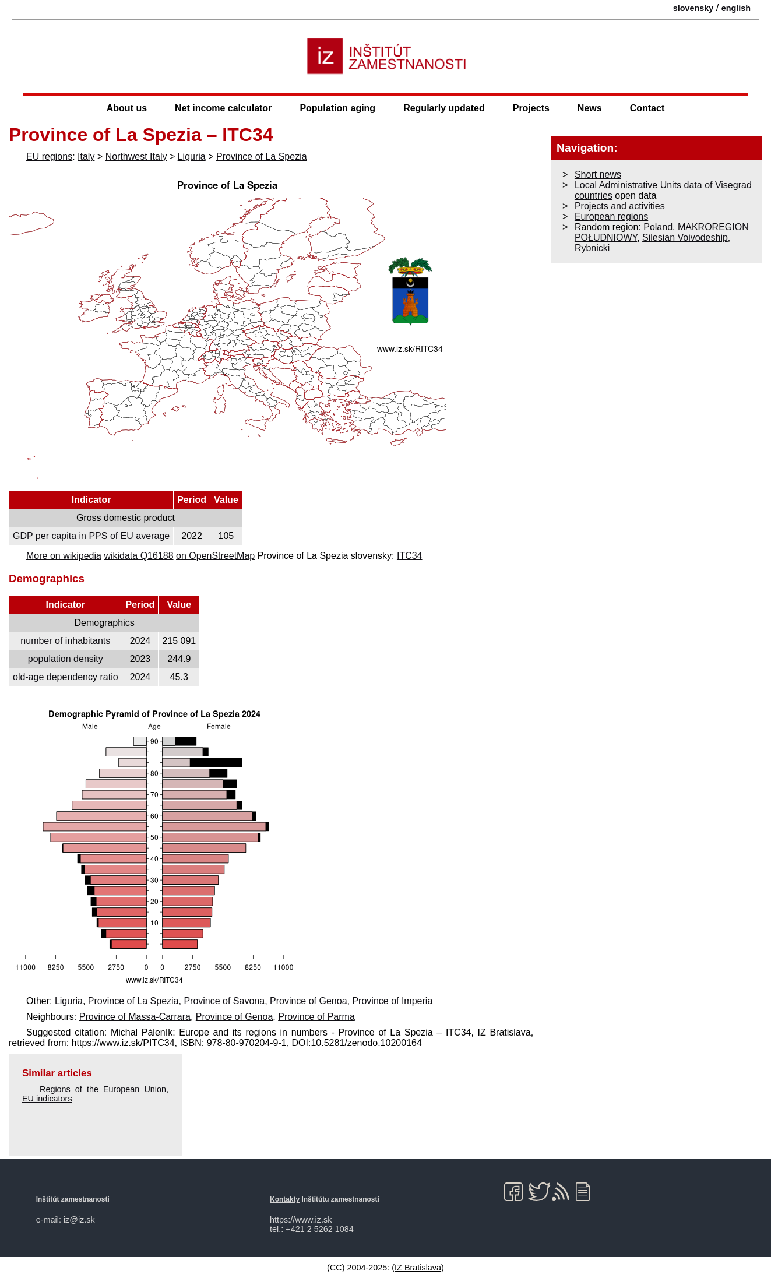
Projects (531, 108)
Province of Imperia (392, 1001)
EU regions (49, 156)
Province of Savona (224, 1001)
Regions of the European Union (103, 1089)
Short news (598, 174)
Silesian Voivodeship (685, 237)
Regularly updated (444, 108)
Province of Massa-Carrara (135, 1017)
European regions (611, 216)
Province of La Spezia (261, 156)
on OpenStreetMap (215, 556)
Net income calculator (223, 108)
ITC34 (410, 556)
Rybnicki (592, 248)
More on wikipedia (63, 556)
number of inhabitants (65, 641)
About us (127, 108)
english (736, 8)
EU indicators (47, 1098)
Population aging (337, 108)
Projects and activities (620, 206)
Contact (647, 108)
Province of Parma (316, 1017)
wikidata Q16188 (138, 556)
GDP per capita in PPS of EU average (91, 536)
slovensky (693, 8)
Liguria (192, 156)
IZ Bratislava (418, 1267)
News (590, 108)
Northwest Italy (136, 156)
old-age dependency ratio (65, 677)
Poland (658, 227)
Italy (86, 156)
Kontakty (285, 1199)
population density (65, 659)
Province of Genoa (308, 1001)
